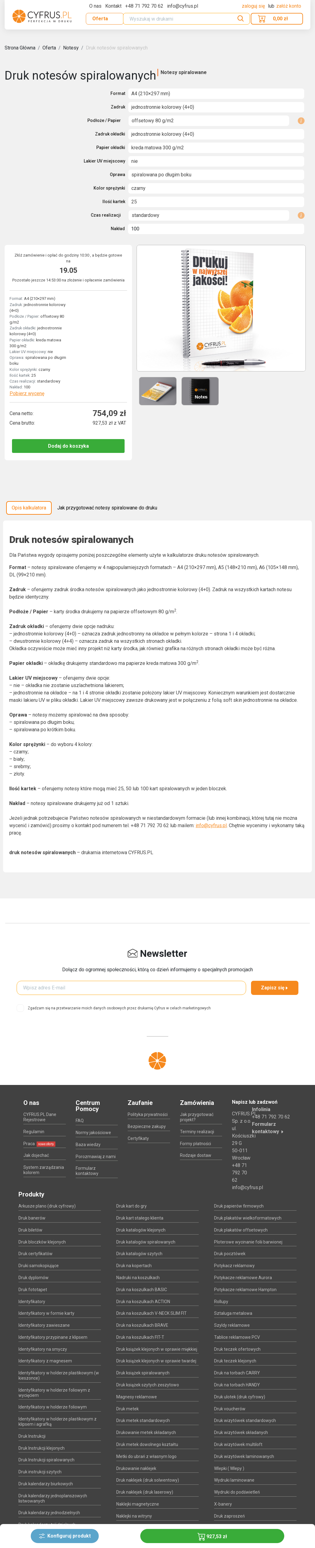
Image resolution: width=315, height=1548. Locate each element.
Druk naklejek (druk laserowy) (144, 1492)
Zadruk (118, 106)
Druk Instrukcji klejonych (41, 1448)
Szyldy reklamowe (232, 1325)
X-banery (223, 1504)
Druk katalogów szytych (139, 1253)
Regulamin (33, 1131)
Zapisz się (275, 988)
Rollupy (221, 1301)
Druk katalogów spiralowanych (145, 1242)
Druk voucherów (229, 1408)
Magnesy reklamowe (136, 1396)
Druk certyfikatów (35, 1253)
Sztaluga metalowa (233, 1313)
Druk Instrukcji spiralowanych (46, 1459)
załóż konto (288, 6)
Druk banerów (32, 1218)
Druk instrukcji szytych (40, 1471)
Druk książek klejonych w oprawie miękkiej (156, 1349)
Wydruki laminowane (234, 1480)
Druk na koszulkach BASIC (141, 1289)
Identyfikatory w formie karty (46, 1313)
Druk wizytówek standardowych (245, 1420)
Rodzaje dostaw (195, 1155)
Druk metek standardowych (143, 1420)
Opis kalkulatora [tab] (29, 508)
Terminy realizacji (197, 1131)
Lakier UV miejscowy (104, 161)
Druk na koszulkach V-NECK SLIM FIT (151, 1313)
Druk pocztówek (229, 1253)
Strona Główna (20, 48)
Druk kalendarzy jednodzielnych (49, 1512)
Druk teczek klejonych (235, 1360)
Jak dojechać (36, 1155)
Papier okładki (110, 147)
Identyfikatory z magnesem (45, 1360)
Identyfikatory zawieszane (44, 1325)
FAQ (80, 1120)
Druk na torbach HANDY (237, 1384)
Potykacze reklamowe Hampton (245, 1289)
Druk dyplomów (33, 1277)
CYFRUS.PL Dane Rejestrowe (39, 1117)
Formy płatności (195, 1143)
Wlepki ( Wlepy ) (229, 1468)
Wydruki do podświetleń (237, 1492)
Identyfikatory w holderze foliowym (52, 1407)
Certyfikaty (138, 1138)
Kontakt (113, 6)
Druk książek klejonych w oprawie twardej (156, 1360)
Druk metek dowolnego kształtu (147, 1444)
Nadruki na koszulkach (138, 1277)
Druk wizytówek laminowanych (244, 1456)
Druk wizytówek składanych (241, 1432)
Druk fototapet (32, 1289)
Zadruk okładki (110, 134)
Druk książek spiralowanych (142, 1372)
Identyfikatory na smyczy (42, 1349)
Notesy (71, 48)
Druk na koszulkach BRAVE (142, 1325)
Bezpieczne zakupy (147, 1126)
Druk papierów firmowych (239, 1206)
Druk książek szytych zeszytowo (147, 1384)
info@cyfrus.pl (211, 825)
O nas (95, 6)
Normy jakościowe (93, 1132)
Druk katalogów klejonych (140, 1230)
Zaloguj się (254, 6)
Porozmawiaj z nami (96, 1156)
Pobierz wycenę (27, 393)
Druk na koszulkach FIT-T (140, 1337)
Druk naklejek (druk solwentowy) (147, 1480)
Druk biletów (30, 1230)
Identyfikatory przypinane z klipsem (52, 1337)
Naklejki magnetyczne (137, 1504)
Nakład (118, 228)
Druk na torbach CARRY (237, 1372)
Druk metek (127, 1408)
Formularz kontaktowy (87, 1171)
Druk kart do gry (131, 1206)
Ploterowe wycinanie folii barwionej (248, 1242)
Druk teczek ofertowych (237, 1349)
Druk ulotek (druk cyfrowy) (239, 1396)
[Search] (186, 19)
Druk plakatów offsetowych (241, 1230)
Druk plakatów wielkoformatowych (247, 1218)
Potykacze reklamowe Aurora (243, 1277)
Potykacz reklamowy (234, 1265)
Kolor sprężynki (109, 188)
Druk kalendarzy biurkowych (45, 1483)
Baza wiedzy (88, 1144)
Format (117, 93)
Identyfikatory (31, 1301)
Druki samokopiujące (38, 1265)
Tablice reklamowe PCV (237, 1337)
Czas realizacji (106, 215)
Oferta (100, 19)
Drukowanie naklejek (136, 1468)
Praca (39, 1143)
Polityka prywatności (148, 1114)
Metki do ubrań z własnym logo (146, 1456)
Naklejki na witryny (134, 1516)
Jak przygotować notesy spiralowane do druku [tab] (107, 508)
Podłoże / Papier (104, 120)
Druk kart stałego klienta (139, 1218)
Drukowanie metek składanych (146, 1432)
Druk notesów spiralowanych (117, 48)
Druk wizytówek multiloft (238, 1444)
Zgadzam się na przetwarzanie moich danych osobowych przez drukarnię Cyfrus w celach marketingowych (119, 1008)
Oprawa (117, 174)
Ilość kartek (113, 201)
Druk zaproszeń (229, 1516)
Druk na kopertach (134, 1265)
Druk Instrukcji (32, 1436)
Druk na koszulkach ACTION (143, 1301)
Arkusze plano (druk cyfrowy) (47, 1206)
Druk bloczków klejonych (42, 1242)
